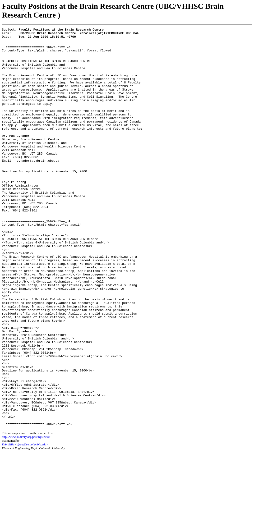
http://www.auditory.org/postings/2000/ (26, 515)
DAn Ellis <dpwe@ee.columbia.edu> (25, 523)
